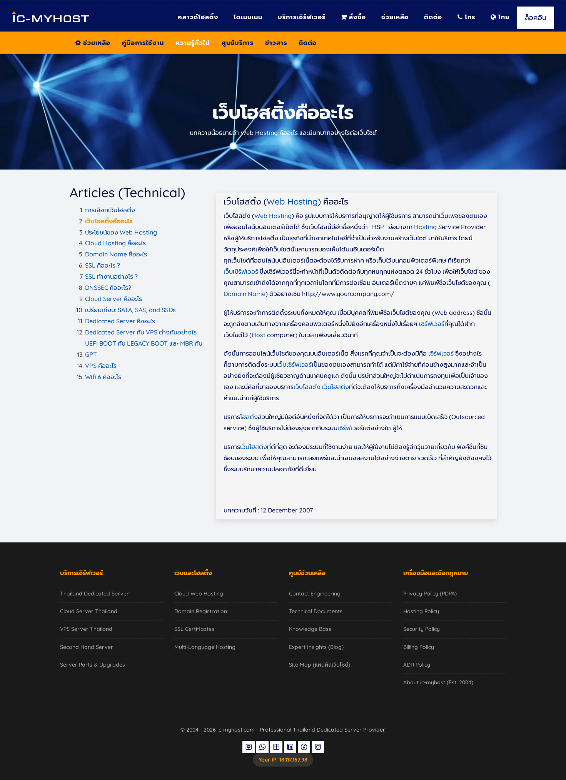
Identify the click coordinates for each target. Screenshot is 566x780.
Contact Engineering (315, 593)
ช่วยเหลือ (395, 17)
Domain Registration (200, 611)
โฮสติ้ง (249, 417)
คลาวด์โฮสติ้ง (198, 17)
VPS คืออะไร (101, 365)
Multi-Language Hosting (204, 647)
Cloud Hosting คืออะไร (115, 243)
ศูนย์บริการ (238, 43)
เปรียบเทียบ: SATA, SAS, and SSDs (130, 310)
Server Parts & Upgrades (92, 664)
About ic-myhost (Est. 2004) (438, 682)
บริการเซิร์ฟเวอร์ (302, 17)
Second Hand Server (86, 647)
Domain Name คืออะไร (116, 254)
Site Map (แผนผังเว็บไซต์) (319, 664)
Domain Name (244, 294)
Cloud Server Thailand (88, 611)
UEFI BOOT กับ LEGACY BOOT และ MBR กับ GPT (143, 348)
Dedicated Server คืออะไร (120, 321)
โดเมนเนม (248, 17)
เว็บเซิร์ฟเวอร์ (241, 271)
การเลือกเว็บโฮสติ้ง (110, 210)
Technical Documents (315, 611)
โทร (466, 17)
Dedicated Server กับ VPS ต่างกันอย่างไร (141, 332)
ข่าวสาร (276, 43)
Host (258, 335)
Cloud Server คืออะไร (113, 299)
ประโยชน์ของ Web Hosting (121, 232)
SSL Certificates (194, 628)
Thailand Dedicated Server (94, 593)
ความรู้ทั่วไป (192, 43)
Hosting (425, 227)
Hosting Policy (421, 611)
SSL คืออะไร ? (102, 265)
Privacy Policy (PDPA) (430, 593)
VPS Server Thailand (86, 628)
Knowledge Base (310, 628)
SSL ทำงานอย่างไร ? (111, 276)
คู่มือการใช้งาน (143, 43)
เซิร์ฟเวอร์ (431, 324)
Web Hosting (292, 201)
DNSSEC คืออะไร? (108, 287)
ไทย (500, 17)
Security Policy (421, 628)
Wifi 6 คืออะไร (103, 377)
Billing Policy (418, 647)
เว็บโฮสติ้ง (307, 387)
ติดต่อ (433, 17)
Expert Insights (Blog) (316, 647)
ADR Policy (416, 664)
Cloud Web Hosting (198, 593)
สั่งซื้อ (353, 17)
